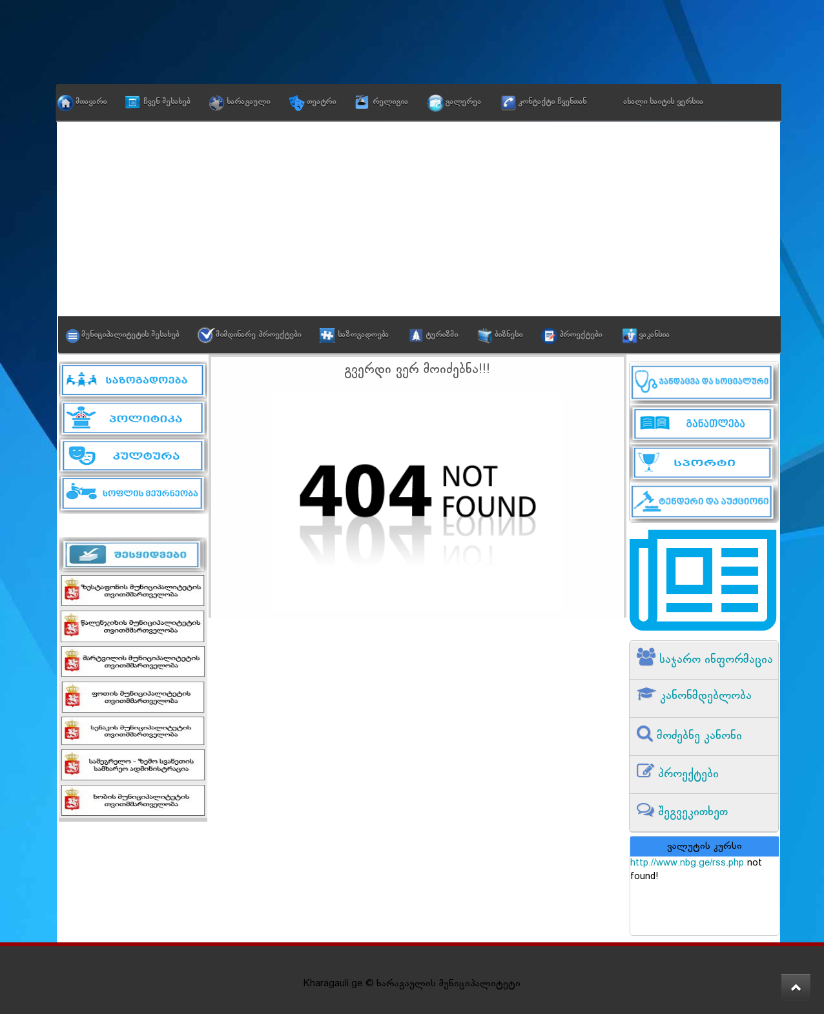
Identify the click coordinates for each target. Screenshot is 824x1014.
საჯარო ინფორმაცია (714, 660)
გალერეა (463, 102)
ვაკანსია (654, 335)
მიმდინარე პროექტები (258, 335)
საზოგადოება (363, 335)
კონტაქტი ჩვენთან (552, 102)
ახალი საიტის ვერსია (663, 102)
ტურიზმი (442, 335)
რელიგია (390, 102)
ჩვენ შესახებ (166, 102)
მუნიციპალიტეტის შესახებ (130, 335)
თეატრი (321, 102)
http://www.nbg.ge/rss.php (687, 863)
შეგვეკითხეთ (691, 812)
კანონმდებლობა (704, 696)
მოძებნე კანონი (697, 736)
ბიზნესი (508, 335)
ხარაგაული (248, 102)
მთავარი (91, 102)
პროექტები (580, 335)
